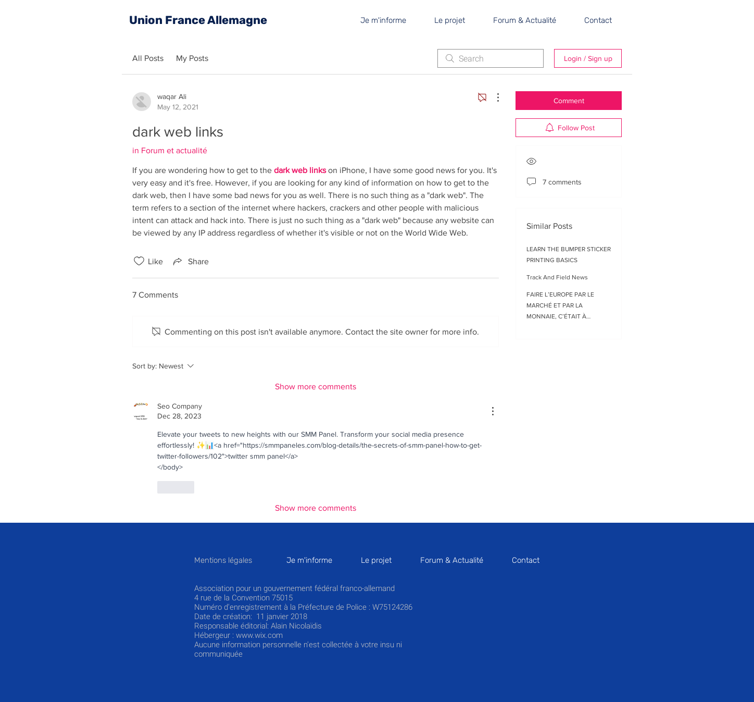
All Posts (148, 58)
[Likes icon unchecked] (139, 261)
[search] (490, 58)
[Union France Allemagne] (198, 20)
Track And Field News (557, 277)
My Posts (192, 58)
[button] (604, 20)
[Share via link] (190, 261)
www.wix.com (259, 635)
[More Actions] (492, 97)
